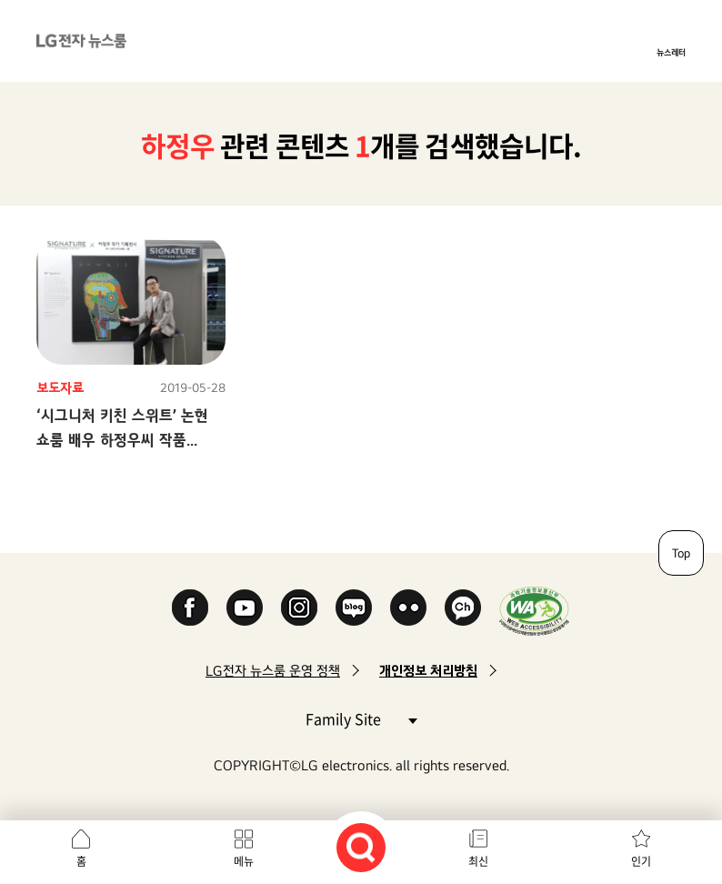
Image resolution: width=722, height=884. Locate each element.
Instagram (299, 607)
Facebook (190, 607)
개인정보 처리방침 (428, 670)
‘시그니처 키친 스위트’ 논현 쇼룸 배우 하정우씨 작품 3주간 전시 (122, 440)
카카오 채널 (463, 607)
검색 (361, 847)
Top (681, 553)
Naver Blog (354, 607)
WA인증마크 (534, 611)
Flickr (408, 607)
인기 (641, 861)
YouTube (244, 607)
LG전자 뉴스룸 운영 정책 (273, 670)
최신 (478, 861)
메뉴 (244, 861)
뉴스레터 (671, 51)
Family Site (361, 718)
